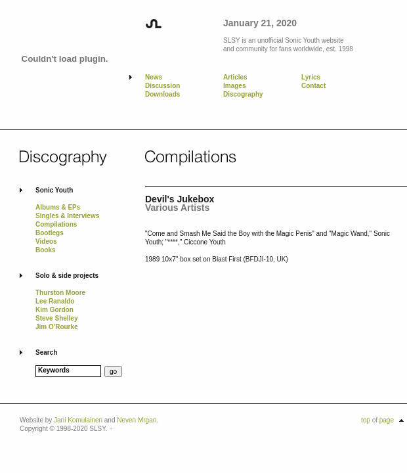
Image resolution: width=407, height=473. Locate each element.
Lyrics (310, 77)
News (153, 77)
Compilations (56, 224)
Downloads (162, 94)
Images (234, 85)
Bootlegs (49, 232)
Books (45, 250)
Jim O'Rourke (56, 326)
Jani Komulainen (78, 420)
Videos (46, 241)
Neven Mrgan (136, 420)
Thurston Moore (60, 292)
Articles (235, 77)
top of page (377, 420)
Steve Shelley (56, 318)
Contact (313, 85)
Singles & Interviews (67, 215)
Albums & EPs (57, 207)
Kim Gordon (54, 309)
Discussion (162, 85)
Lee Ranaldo (54, 301)
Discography (243, 94)
